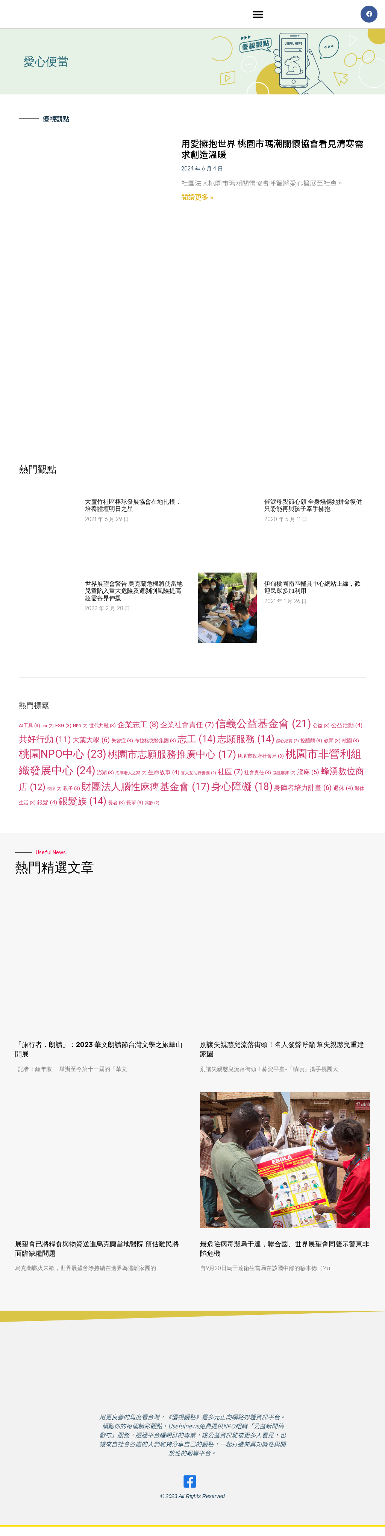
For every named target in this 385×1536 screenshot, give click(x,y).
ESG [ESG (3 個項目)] (63, 727)
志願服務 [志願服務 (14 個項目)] (245, 740)
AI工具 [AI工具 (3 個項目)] (29, 727)
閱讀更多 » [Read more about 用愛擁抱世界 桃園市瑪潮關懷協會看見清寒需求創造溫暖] (197, 199)
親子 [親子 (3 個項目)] (71, 790)
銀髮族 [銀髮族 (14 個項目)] (82, 803)
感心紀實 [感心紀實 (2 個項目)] (287, 742)
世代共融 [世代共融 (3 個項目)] (102, 727)
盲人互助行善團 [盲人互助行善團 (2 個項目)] (198, 774)
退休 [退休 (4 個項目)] (343, 790)
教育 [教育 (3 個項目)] (332, 742)
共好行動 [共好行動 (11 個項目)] (45, 741)
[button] (258, 15)
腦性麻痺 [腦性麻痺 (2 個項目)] (284, 774)
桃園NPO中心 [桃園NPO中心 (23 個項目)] (62, 755)
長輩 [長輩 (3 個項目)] (134, 804)
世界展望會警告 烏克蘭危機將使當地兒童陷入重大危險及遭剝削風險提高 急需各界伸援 (134, 592)
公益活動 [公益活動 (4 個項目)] (346, 727)
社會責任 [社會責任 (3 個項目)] (257, 774)
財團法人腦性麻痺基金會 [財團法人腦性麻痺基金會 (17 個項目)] (146, 788)
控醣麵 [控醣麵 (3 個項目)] (311, 742)
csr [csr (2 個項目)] (48, 727)
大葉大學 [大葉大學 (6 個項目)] (91, 742)
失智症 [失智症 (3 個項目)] (122, 742)
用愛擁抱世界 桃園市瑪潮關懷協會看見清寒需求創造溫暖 (272, 150)
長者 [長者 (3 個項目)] (116, 804)
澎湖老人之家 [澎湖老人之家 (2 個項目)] (131, 774)
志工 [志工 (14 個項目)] (196, 740)
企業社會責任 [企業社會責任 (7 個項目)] (187, 726)
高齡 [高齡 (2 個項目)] (152, 804)
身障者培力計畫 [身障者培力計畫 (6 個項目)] (303, 789)
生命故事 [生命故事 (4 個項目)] (163, 774)
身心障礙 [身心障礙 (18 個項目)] (242, 788)
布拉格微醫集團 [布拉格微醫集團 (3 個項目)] (155, 742)
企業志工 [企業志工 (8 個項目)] (138, 726)
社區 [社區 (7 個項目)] (230, 773)
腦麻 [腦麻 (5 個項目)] (308, 774)
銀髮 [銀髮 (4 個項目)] (47, 804)
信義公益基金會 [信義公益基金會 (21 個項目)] (263, 725)
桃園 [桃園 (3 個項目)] (350, 742)
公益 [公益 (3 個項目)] (321, 727)
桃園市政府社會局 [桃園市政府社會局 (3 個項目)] (261, 758)
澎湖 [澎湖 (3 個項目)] (105, 774)
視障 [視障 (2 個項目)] (54, 790)
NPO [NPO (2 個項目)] (80, 727)
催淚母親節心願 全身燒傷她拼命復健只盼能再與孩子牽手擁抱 (313, 507)
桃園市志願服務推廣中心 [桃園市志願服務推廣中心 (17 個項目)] (172, 756)
